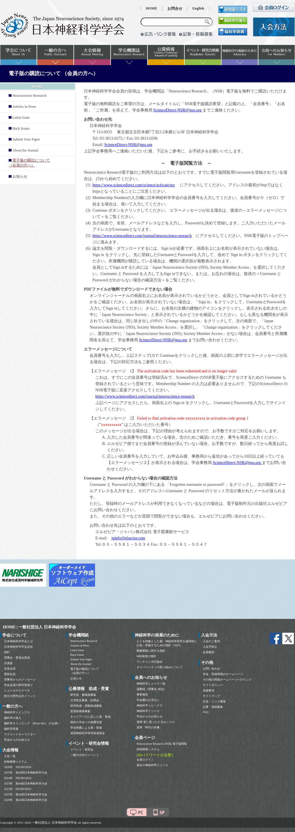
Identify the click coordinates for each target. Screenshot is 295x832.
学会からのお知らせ (17, 739)
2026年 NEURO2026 (17, 767)
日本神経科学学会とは (18, 641)
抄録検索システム (15, 761)
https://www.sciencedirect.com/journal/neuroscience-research (142, 236)
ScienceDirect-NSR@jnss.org (178, 110)
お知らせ (19, 177)
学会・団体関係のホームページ (223, 674)
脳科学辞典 (11, 728)
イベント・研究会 (81, 749)
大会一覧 (10, 756)
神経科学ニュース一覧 (151, 683)
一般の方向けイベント (84, 755)
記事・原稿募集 (213, 706)
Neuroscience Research (29, 96)
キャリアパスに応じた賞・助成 (90, 716)
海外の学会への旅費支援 (86, 722)
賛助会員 (10, 674)
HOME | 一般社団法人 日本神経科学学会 (39, 627)
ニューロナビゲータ (17, 690)
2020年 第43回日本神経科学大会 (25, 799)
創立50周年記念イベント (20, 696)
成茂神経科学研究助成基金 (87, 733)
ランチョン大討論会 (149, 661)
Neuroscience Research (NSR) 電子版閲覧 (162, 743)
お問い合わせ (211, 668)
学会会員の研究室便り (18, 685)
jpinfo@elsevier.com (128, 538)
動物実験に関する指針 (151, 650)
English (198, 8)
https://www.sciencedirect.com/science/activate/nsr (133, 185)
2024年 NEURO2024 (17, 778)
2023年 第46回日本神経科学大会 (25, 783)
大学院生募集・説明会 (84, 700)
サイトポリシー (213, 685)
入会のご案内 (211, 641)
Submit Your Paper (26, 139)
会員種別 (208, 652)
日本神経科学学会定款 (18, 646)
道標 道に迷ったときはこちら (156, 721)
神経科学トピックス (17, 712)
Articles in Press (24, 107)
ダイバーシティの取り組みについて (160, 667)
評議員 (8, 663)
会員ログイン (145, 759)
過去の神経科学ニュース (152, 765)
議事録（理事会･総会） (152, 689)
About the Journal (25, 150)
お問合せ (174, 9)
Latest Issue (21, 117)
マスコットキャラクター (20, 734)
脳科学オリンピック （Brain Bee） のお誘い (32, 723)
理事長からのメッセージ (20, 679)
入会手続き (210, 646)
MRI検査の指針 (146, 656)
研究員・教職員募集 (83, 694)
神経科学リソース (148, 710)
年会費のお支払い (148, 700)
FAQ (205, 712)
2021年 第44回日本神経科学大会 (25, 794)
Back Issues (21, 128)
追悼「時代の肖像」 (149, 727)
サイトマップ (211, 696)
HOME (151, 8)
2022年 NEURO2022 (17, 789)
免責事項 (208, 690)
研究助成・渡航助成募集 (86, 705)
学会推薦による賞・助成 (86, 727)
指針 (7, 652)
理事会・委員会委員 (17, 657)
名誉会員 (10, 668)
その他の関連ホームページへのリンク (227, 679)
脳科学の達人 (12, 717)
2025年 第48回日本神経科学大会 (25, 772)
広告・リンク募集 (214, 701)
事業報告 (142, 694)
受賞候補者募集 (80, 711)
